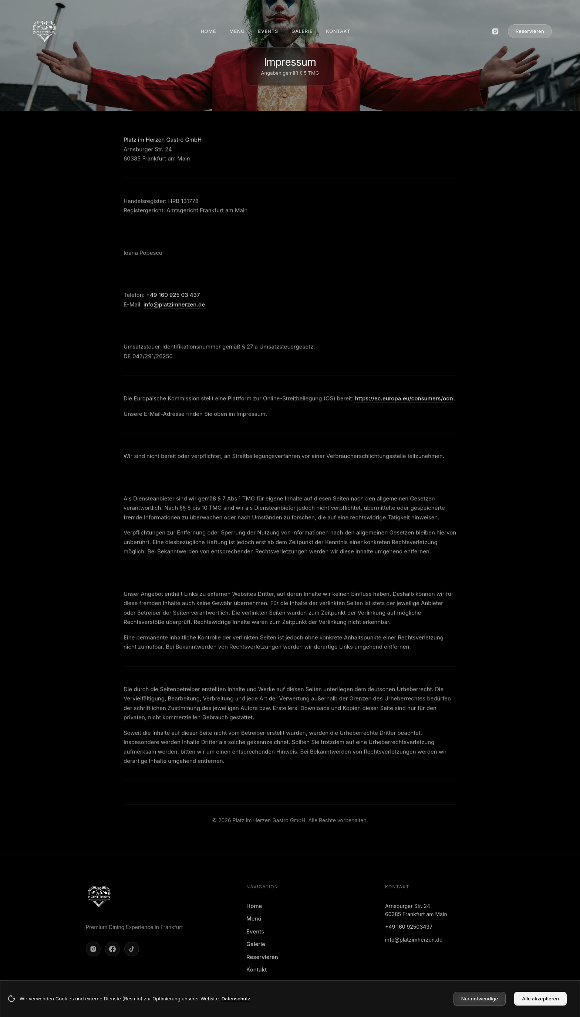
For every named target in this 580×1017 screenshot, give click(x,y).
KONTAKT (338, 31)
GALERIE (302, 31)
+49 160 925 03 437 (173, 298)
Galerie (255, 944)
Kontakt (256, 969)
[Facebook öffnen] (112, 949)
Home (254, 905)
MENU (237, 31)
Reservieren (530, 31)
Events (255, 931)
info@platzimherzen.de (174, 307)
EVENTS (268, 31)
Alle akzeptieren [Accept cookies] (540, 998)
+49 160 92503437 (408, 927)
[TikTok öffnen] (131, 949)
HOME (208, 31)
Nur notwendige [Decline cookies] (479, 998)
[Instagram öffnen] (495, 31)
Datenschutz (236, 998)
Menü (254, 918)
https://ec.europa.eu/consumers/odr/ (404, 401)
